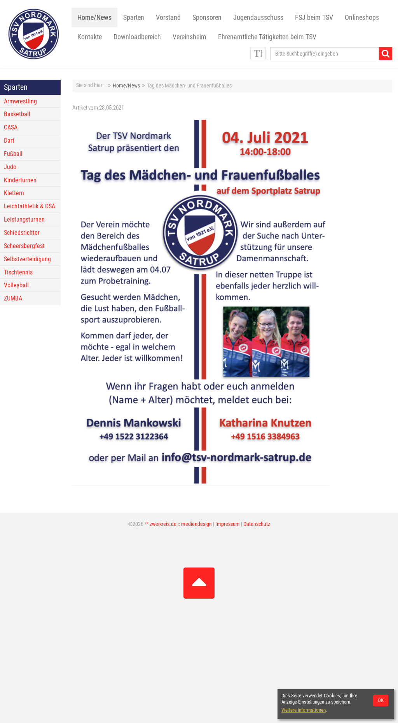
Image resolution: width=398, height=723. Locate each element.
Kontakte (89, 37)
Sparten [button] (133, 17)
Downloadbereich (137, 37)
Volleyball (16, 285)
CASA (10, 127)
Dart (9, 140)
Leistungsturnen (24, 219)
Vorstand (168, 17)
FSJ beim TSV (314, 17)
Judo (10, 167)
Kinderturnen (20, 180)
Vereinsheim (189, 37)
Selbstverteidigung (27, 259)
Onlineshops (362, 17)
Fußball (13, 153)
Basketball (17, 114)
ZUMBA (13, 298)
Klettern (14, 193)
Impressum (227, 524)
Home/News (94, 17)
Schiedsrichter (22, 232)
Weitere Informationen (303, 710)
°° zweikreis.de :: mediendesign (178, 524)
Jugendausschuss (258, 17)
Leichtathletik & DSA (29, 206)
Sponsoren (207, 17)
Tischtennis (18, 272)
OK (381, 700)
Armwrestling (20, 101)
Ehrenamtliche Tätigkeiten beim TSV (267, 37)
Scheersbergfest (24, 246)
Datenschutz (256, 524)
